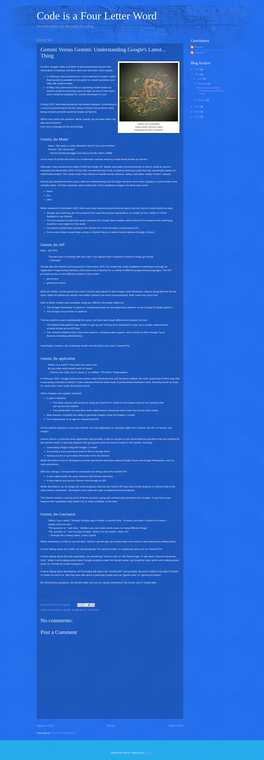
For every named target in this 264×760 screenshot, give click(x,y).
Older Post (175, 726)
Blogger (148, 752)
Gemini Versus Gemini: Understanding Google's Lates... (211, 90)
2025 (197, 69)
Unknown (199, 52)
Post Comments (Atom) (63, 733)
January (201, 100)
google (67, 609)
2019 (197, 111)
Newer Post (45, 726)
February (202, 83)
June (200, 78)
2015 (197, 116)
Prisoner (198, 47)
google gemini (79, 609)
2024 (197, 74)
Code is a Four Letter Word (97, 16)
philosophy (93, 609)
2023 (197, 106)
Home (110, 726)
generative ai (55, 609)
